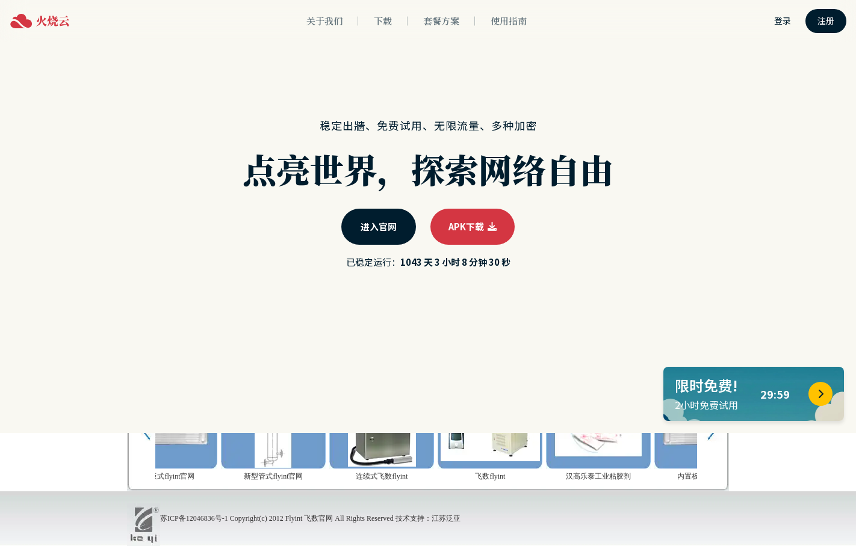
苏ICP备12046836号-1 (194, 518)
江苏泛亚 (446, 518)
